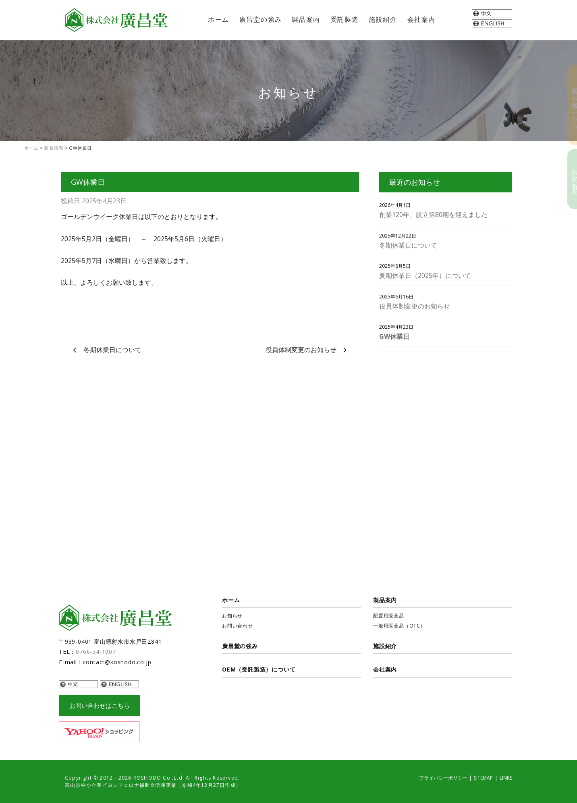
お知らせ (232, 615)
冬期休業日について (112, 349)
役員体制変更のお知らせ (301, 349)
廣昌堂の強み (260, 19)
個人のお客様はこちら (569, 104)
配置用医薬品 (388, 615)
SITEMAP (483, 777)
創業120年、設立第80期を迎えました (433, 214)
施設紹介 (383, 19)
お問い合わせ (569, 179)
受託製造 (344, 19)
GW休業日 (394, 336)
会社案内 (421, 19)
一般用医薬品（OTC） (399, 625)
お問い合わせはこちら (99, 705)
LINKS (506, 777)
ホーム (218, 19)
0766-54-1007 (96, 651)
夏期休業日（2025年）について (425, 275)
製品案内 (306, 19)
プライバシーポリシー (443, 777)
